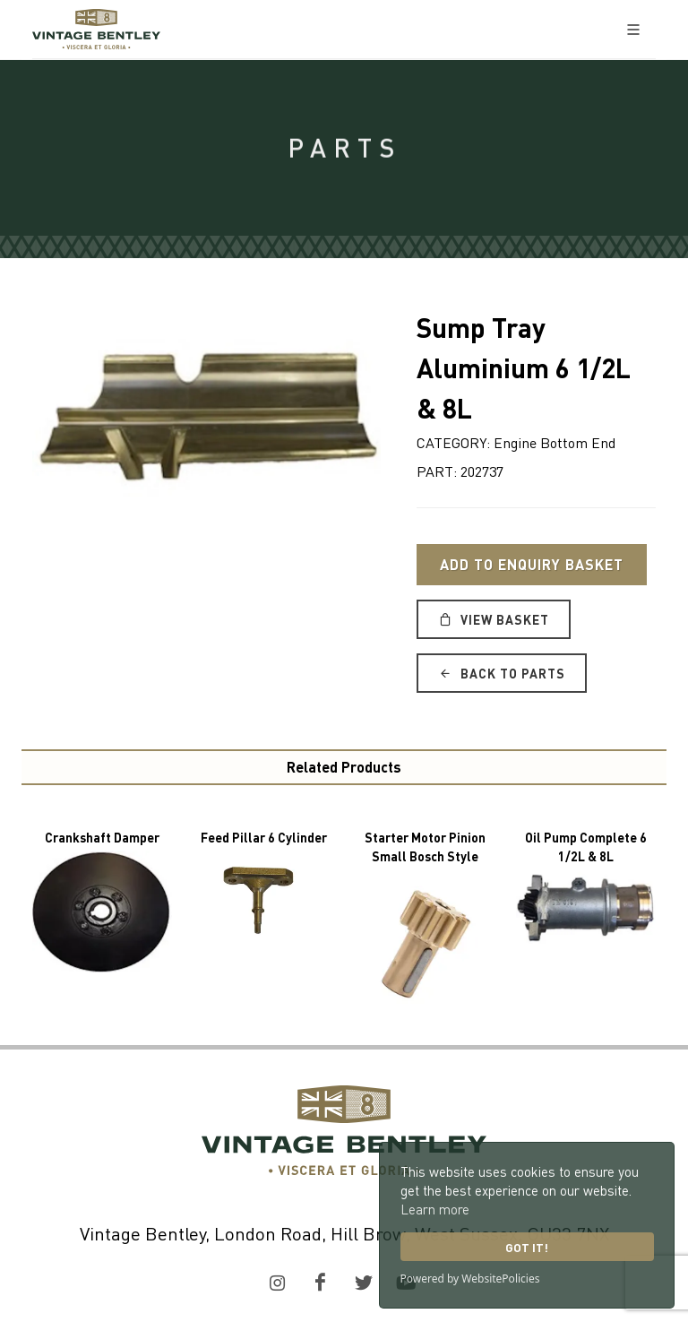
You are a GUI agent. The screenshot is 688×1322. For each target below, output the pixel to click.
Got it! (526, 1247)
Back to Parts (501, 673)
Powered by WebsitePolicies (470, 1278)
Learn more (434, 1209)
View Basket (493, 619)
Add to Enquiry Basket (532, 564)
